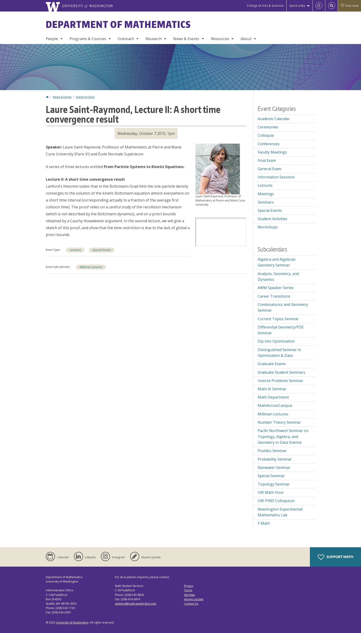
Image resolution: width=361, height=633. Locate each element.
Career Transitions (274, 296)
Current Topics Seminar (278, 318)
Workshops (268, 227)
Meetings (266, 193)
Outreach (126, 38)
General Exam (269, 168)
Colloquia (266, 135)
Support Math (335, 557)
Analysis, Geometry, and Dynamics (278, 276)
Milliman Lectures (91, 267)
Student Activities (272, 218)
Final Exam (267, 160)
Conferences (268, 143)
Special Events (102, 250)
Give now (349, 6)
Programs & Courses (88, 38)
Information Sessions (276, 177)
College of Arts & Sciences (265, 6)
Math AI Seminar (272, 388)
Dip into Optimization (276, 341)
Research (154, 38)
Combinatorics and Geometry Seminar (283, 307)
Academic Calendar (274, 118)
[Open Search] (331, 6)
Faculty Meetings (272, 152)
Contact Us (191, 604)
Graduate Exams (272, 363)
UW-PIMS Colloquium (276, 500)
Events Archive (85, 97)
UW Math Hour (271, 492)
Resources (220, 38)
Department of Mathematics (118, 24)
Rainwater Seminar (274, 467)
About (246, 38)
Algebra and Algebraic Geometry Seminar (277, 262)
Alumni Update (194, 599)
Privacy (188, 586)
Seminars (266, 202)
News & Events (186, 38)
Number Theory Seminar (279, 422)
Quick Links (297, 6)
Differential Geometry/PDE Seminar (281, 330)
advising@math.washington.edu (135, 604)
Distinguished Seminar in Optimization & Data (279, 352)
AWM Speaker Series (276, 287)
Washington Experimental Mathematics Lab (280, 512)
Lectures (75, 250)
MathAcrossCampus (275, 405)
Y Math (264, 523)
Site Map (189, 595)
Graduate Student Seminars (281, 372)
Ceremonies (268, 127)
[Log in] (319, 6)
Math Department (273, 397)
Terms (188, 590)
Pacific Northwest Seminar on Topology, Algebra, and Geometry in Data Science (283, 436)
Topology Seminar (274, 484)
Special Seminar (271, 475)
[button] (217, 168)
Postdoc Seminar (272, 450)
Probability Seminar (275, 459)
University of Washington (72, 622)
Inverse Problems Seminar (280, 380)
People (52, 38)
